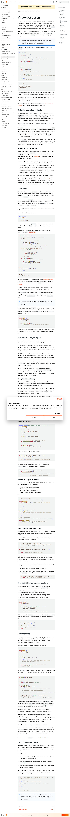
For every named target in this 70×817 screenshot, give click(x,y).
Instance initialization (43, 737)
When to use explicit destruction (62, 28)
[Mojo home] (4, 815)
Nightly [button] (49, 1)
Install (11, 1)
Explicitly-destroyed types (62, 18)
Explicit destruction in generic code (62, 31)
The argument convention (63, 35)
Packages (20, 1)
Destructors (61, 15)
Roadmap (30, 815)
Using (63, 21)
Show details (57, 413)
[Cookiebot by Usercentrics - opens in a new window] (56, 399)
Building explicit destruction (63, 25)
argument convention (48, 279)
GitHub (56, 2)
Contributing (45, 815)
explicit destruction (37, 43)
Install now (65, 815)
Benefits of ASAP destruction (63, 14)
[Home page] (18, 11)
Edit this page (61, 7)
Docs (15, 1)
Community (31, 1)
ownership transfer (25, 799)
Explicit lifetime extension (61, 43)
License (37, 815)
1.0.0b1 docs (23, 7)
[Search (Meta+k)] (64, 2)
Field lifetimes (61, 37)
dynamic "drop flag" (45, 178)
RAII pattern (36, 156)
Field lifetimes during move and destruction (63, 40)
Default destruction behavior (62, 11)
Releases (25, 1)
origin (24, 762)
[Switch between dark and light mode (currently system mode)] (54, 2)
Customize (35, 417)
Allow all (53, 417)
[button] (7, 7)
